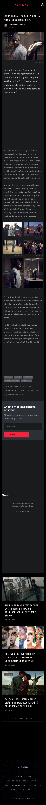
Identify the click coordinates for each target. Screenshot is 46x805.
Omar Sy (26, 381)
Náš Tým (27, 785)
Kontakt (38, 785)
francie (28, 377)
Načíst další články (23, 719)
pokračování (12, 381)
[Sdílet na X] (22, 390)
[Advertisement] (23, 122)
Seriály (8, 36)
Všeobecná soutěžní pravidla (23, 781)
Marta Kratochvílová (17, 24)
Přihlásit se (16, 435)
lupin (18, 377)
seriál (8, 377)
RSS (22, 789)
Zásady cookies (12, 785)
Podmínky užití (23, 777)
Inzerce (14, 789)
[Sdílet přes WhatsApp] (34, 390)
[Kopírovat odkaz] (14, 395)
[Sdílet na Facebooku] (11, 390)
